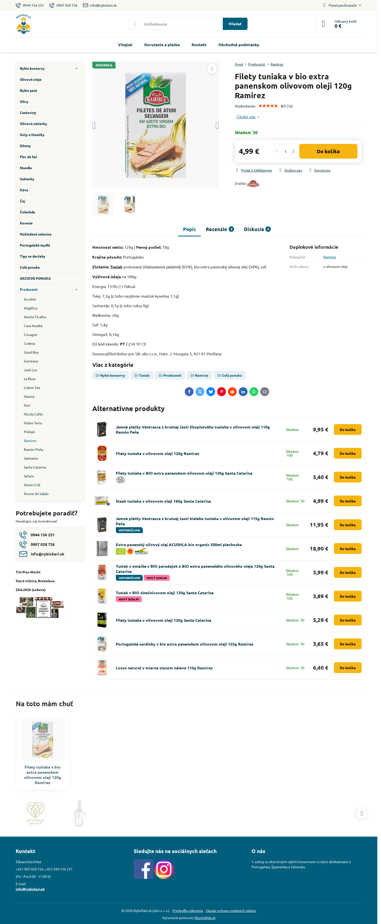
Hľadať (235, 23)
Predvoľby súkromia (187, 910)
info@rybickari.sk (30, 889)
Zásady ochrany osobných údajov (231, 910)
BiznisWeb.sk (205, 917)
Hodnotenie (245, 105)
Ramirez (329, 257)
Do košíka (328, 151)
